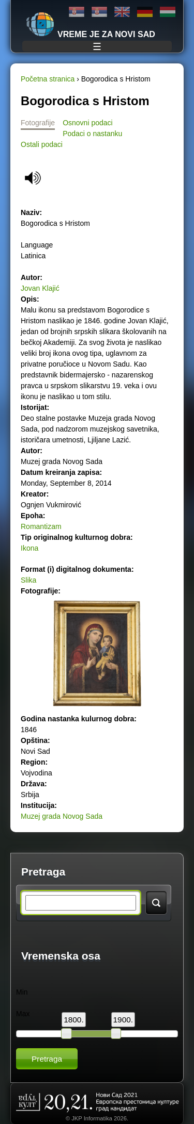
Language (37, 245)
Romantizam (41, 526)
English (122, 12)
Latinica (99, 12)
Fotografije (38, 123)
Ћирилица (76, 12)
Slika (28, 580)
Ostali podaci (42, 144)
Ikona (29, 548)
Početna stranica (47, 79)
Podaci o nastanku (92, 133)
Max (22, 1014)
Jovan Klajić (40, 288)
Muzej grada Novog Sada (61, 816)
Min (22, 992)
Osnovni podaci (88, 123)
